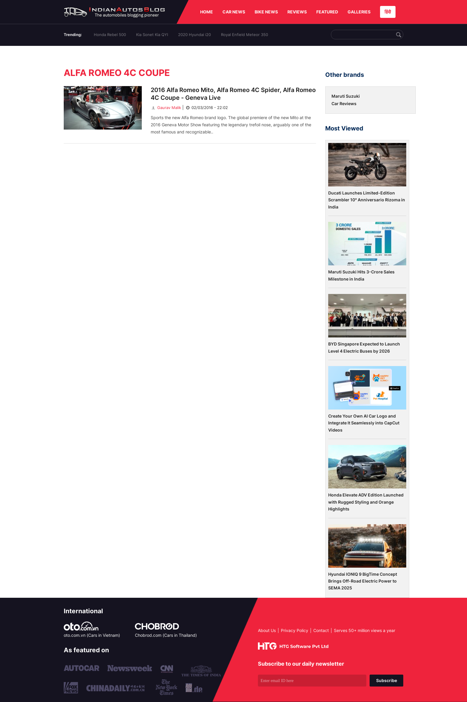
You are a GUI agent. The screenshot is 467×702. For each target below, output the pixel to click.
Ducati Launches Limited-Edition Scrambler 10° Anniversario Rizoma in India (366, 199)
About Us (267, 630)
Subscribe (386, 680)
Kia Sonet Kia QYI (152, 34)
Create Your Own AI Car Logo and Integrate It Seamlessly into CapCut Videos (363, 422)
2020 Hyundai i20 (194, 34)
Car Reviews (344, 103)
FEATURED (327, 11)
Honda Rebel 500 (110, 34)
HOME (206, 11)
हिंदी (388, 11)
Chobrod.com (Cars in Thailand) (166, 635)
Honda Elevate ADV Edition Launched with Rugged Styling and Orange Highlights (366, 501)
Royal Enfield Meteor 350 (244, 34)
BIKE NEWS (266, 11)
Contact (321, 630)
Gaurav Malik (166, 107)
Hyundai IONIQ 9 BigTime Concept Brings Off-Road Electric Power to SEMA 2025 (362, 581)
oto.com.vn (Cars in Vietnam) (92, 635)
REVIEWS (297, 11)
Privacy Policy (294, 630)
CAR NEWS (233, 11)
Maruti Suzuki (345, 96)
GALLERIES (359, 11)
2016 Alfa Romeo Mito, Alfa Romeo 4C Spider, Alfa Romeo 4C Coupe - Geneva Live (233, 93)
